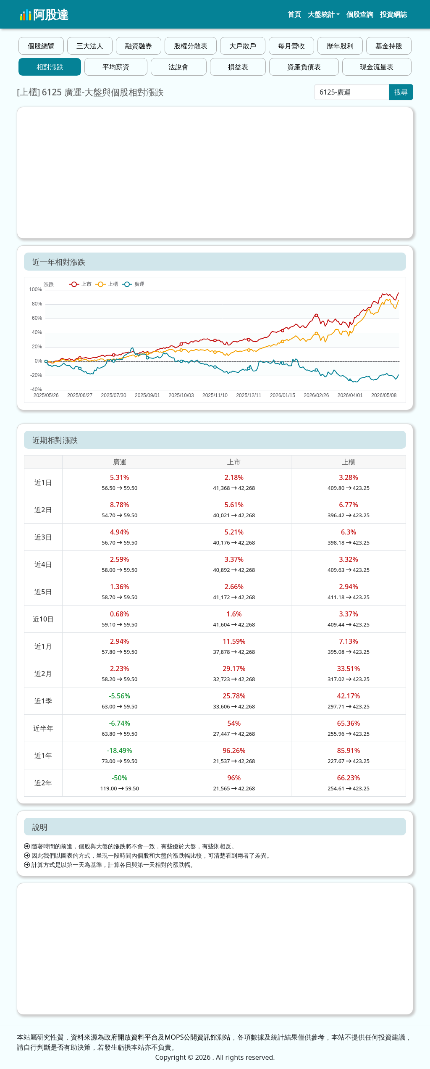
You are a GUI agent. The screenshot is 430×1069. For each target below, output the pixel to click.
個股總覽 (41, 45)
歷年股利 (340, 45)
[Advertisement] (215, 173)
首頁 (294, 14)
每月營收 (291, 45)
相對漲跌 (50, 66)
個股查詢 (359, 14)
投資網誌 (393, 14)
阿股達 (44, 14)
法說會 (178, 66)
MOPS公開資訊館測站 (198, 1037)
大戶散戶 (242, 45)
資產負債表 (304, 66)
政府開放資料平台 (131, 1037)
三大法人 (89, 45)
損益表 (238, 66)
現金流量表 (376, 66)
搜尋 (401, 92)
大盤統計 (321, 14)
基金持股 (388, 45)
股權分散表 (190, 45)
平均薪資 (115, 66)
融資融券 (138, 45)
